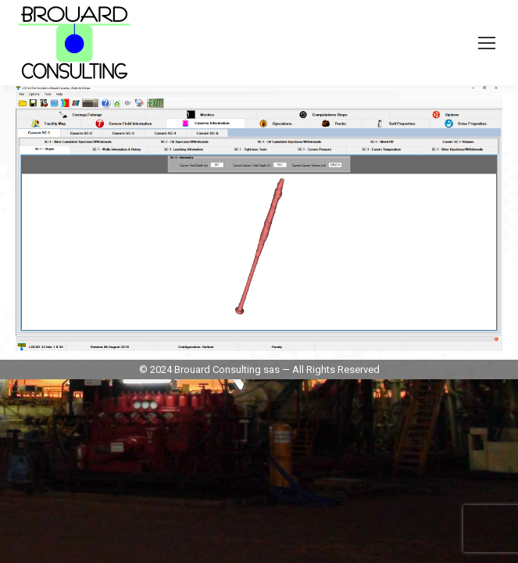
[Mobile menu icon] (486, 43)
